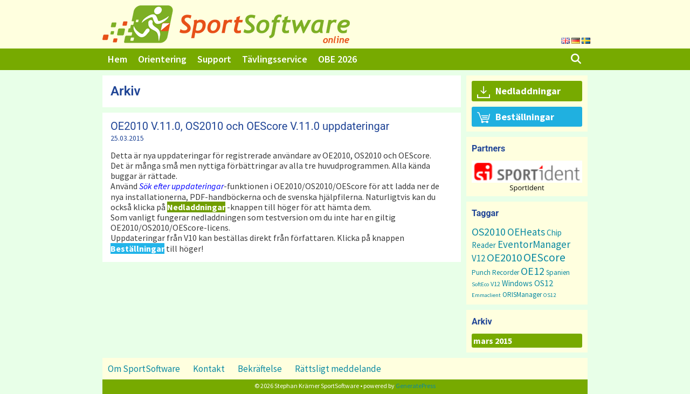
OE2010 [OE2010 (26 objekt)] (504, 258)
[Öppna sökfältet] (576, 59)
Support (214, 59)
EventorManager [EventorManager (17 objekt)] (534, 244)
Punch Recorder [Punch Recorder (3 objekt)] (495, 272)
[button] (527, 172)
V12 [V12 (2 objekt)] (495, 284)
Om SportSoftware (144, 369)
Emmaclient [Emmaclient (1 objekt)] (486, 295)
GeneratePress (416, 386)
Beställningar (515, 117)
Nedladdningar (519, 92)
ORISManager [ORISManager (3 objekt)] (522, 294)
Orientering (162, 59)
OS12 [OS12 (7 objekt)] (543, 283)
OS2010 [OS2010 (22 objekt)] (489, 231)
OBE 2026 (337, 59)
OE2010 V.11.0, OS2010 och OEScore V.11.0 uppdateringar (250, 126)
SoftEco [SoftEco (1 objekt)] (480, 284)
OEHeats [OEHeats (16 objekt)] (526, 231)
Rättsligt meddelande (338, 369)
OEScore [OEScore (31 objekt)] (544, 257)
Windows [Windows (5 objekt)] (517, 283)
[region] (527, 176)
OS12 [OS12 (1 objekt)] (549, 295)
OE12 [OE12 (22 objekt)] (532, 271)
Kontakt (209, 369)
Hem (117, 59)
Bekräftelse (260, 369)
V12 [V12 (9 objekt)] (478, 258)
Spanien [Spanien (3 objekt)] (558, 272)
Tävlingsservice (274, 59)
